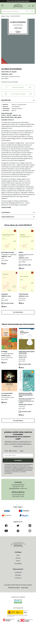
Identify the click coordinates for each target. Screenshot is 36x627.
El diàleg (4, 351)
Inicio (18, 555)
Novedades (18, 563)
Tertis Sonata (23, 294)
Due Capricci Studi (7, 252)
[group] (18, 41)
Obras (18, 561)
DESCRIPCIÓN (5, 100)
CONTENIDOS (5, 212)
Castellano (14, 450)
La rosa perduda (7, 393)
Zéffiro (21, 252)
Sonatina (4, 294)
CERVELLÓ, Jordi (6, 74)
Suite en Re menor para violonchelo (26, 352)
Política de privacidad (17, 469)
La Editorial (18, 572)
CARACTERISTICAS (7, 217)
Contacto (18, 578)
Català (6, 450)
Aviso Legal (24, 587)
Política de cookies (14, 587)
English (21, 450)
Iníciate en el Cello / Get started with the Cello (26, 394)
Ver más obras (18, 312)
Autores (18, 558)
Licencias (18, 575)
